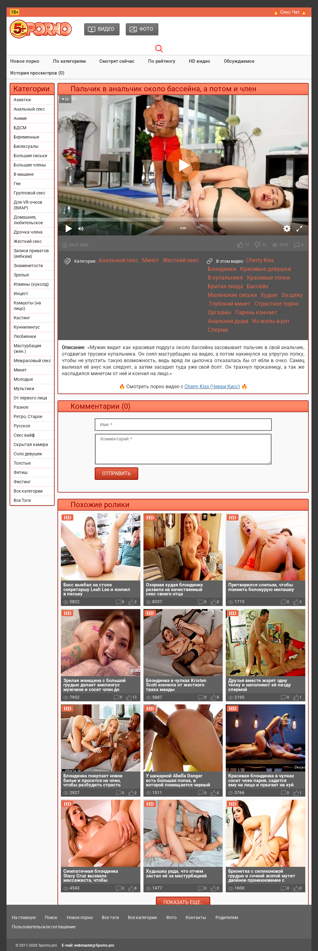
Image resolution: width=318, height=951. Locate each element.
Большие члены (30, 164)
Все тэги (110, 917)
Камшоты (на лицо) (27, 305)
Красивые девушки (265, 269)
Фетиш (20, 472)
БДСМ (20, 127)
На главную (24, 917)
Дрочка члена (28, 232)
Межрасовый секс (32, 360)
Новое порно (24, 61)
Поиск (51, 917)
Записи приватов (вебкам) (31, 253)
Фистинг (22, 481)
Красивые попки (268, 278)
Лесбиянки (25, 336)
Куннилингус (27, 327)
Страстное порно (276, 304)
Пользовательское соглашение (43, 926)
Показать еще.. (183, 902)
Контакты (196, 917)
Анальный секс (29, 109)
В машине (24, 174)
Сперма (218, 330)
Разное (21, 407)
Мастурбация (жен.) (27, 348)
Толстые (22, 463)
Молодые (23, 379)
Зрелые (21, 274)
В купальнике (225, 278)
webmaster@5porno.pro (94, 945)
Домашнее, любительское (28, 220)
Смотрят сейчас (116, 61)
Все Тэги (22, 500)
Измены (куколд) (31, 284)
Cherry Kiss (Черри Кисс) (212, 386)
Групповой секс (29, 192)
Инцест (21, 293)
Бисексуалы (26, 146)
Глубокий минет (230, 304)
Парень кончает (256, 312)
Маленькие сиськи (232, 295)
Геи (17, 183)
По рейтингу (161, 61)
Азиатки (22, 99)
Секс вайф (24, 435)
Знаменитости (28, 265)
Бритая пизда (225, 286)
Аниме (20, 118)
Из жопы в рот (271, 321)
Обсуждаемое (239, 61)
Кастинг (22, 317)
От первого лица (30, 397)
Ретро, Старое (28, 416)
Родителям (227, 917)
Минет (20, 369)
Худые (269, 295)
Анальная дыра (228, 321)
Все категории (28, 491)
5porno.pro (48, 945)
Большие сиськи (30, 155)
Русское (22, 425)
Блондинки (222, 269)
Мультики (24, 388)
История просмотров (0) (37, 73)
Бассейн (257, 286)
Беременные (26, 136)
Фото (171, 917)
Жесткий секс (28, 241)
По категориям (69, 61)
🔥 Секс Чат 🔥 (290, 12)
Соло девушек (28, 453)
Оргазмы (219, 312)
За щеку (292, 295)
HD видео (199, 61)
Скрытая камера (31, 444)
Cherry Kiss (260, 260)
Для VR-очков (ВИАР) (28, 205)
